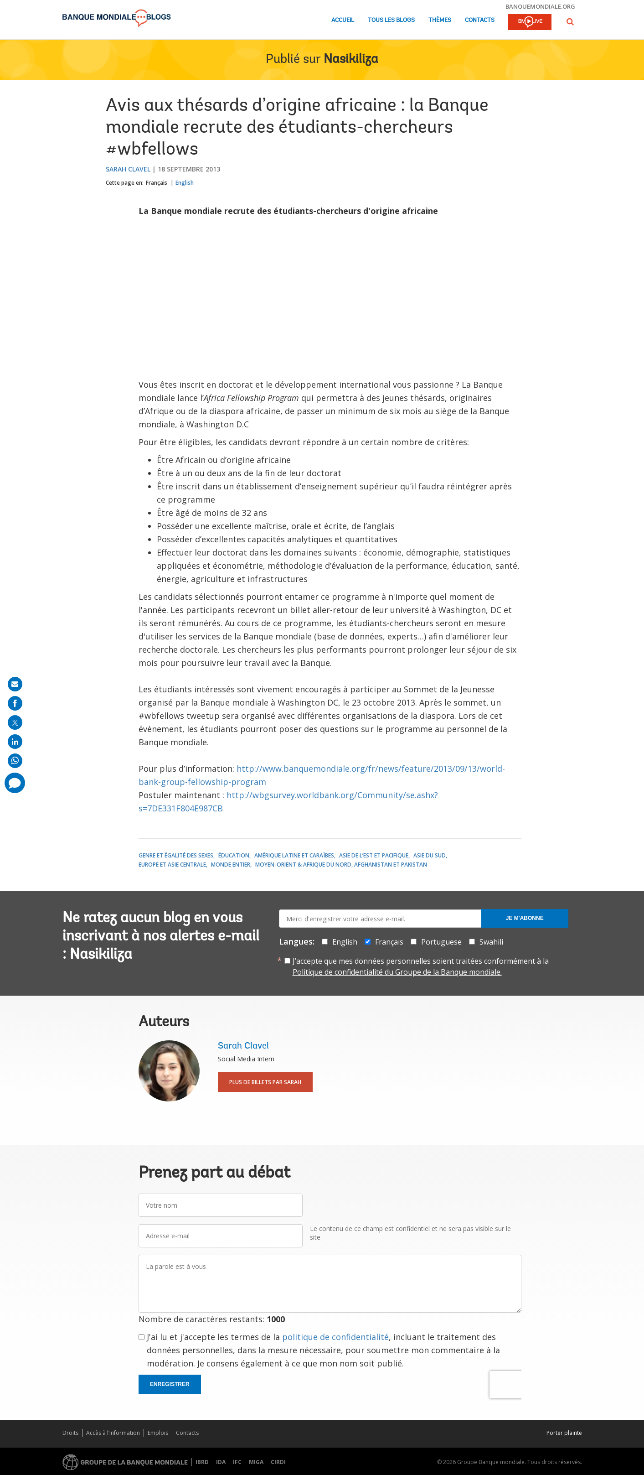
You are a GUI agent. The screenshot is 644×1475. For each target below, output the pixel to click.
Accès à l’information (113, 1433)
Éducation (233, 855)
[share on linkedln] (15, 741)
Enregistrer (170, 1384)
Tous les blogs (391, 20)
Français (156, 183)
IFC (237, 1462)
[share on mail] (15, 684)
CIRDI (278, 1462)
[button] (570, 22)
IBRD (202, 1462)
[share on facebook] (15, 703)
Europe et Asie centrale (172, 864)
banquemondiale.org (540, 6)
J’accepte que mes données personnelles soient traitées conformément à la (421, 966)
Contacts (480, 20)
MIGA (256, 1462)
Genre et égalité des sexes (176, 855)
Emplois (158, 1433)
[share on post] (15, 722)
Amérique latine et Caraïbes (294, 855)
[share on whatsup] (15, 760)
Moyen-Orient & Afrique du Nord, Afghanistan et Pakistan (341, 864)
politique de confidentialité (335, 1336)
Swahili (491, 942)
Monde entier (230, 864)
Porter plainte (564, 1433)
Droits (70, 1433)
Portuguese (441, 942)
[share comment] (15, 783)
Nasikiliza (351, 59)
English (184, 183)
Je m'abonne (525, 918)
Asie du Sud (429, 855)
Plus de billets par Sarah (265, 1082)
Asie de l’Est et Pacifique (373, 855)
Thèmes (439, 20)
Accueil (342, 20)
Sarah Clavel (128, 169)
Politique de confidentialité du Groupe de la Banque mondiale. (397, 972)
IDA (221, 1462)
